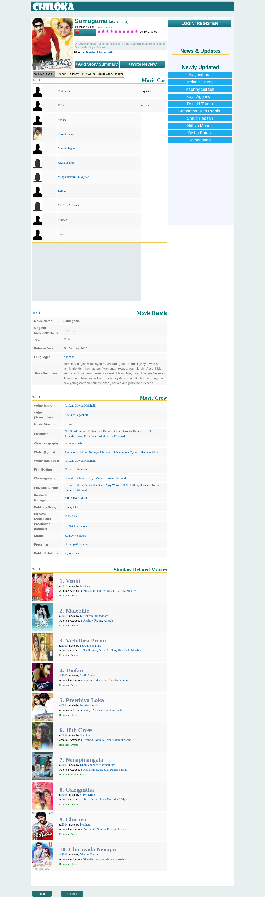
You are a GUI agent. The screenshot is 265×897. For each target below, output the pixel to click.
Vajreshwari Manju (76, 497)
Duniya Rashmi (107, 590)
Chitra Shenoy (127, 590)
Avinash (122, 829)
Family (74, 774)
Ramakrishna (66, 134)
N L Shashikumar (75, 431)
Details (88, 74)
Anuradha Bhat (94, 485)
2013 (64, 765)
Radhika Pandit (103, 739)
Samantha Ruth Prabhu (200, 111)
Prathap (62, 219)
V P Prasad (118, 436)
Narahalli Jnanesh (76, 469)
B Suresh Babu (74, 443)
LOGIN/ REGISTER (199, 23)
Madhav (85, 586)
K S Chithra (130, 485)
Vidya (61, 105)
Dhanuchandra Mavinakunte (97, 765)
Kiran (68, 424)
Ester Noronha (109, 799)
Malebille (77, 610)
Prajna (98, 620)
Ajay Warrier (113, 485)
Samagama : (44, 74)
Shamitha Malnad (76, 490)
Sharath (88, 859)
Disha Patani (200, 132)
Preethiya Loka (85, 700)
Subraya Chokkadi (100, 452)
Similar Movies (110, 74)
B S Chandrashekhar (97, 436)
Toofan (74, 670)
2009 (64, 586)
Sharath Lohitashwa (130, 650)
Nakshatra (99, 680)
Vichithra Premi (86, 640)
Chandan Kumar (117, 680)
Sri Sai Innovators (76, 526)
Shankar (85, 735)
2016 (64, 854)
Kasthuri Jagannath (99, 52)
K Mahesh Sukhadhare (94, 615)
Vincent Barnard (90, 854)
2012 (64, 675)
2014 (64, 794)
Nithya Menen (200, 125)
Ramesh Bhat (118, 769)
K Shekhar (71, 516)
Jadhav (62, 191)
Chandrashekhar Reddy (79, 478)
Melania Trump (199, 82)
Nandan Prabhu (89, 705)
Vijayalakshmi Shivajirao (73, 177)
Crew (74, 74)
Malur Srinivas (104, 478)
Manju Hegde (66, 148)
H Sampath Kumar (99, 431)
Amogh (108, 620)
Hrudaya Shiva (150, 452)
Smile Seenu (87, 675)
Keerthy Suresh (200, 89)
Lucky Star (71, 507)
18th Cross (79, 730)
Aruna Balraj (66, 162)
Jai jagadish (101, 859)
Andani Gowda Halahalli (80, 405)
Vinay (87, 710)
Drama (99, 26)
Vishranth (64, 91)
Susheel (62, 119)
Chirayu (76, 819)
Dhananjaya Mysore (126, 452)
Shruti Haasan (200, 118)
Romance (109, 26)
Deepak (88, 739)
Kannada (68, 357)
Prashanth (89, 590)
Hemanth (89, 769)
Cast (62, 74)
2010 (66, 339)
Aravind (121, 478)
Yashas (87, 680)
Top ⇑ (36, 80)
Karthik (78, 485)
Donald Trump (200, 103)
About (42, 893)
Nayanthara (200, 74)
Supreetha (102, 769)
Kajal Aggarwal (199, 96)
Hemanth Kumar (150, 485)
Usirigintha (80, 789)
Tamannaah (200, 140)
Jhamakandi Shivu (76, 452)
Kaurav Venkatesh (76, 535)
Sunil (61, 234)
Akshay (88, 620)
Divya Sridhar (107, 650)
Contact (72, 893)
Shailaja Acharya (68, 205)
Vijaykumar (72, 553)
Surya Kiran (87, 794)
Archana (97, 710)
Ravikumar (90, 650)
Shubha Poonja (106, 829)
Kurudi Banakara (90, 645)
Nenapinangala (84, 760)
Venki (73, 581)
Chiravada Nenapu (92, 849)
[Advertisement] (86, 272)
